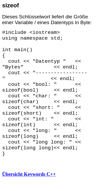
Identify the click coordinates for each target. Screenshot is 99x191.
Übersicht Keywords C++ (29, 174)
